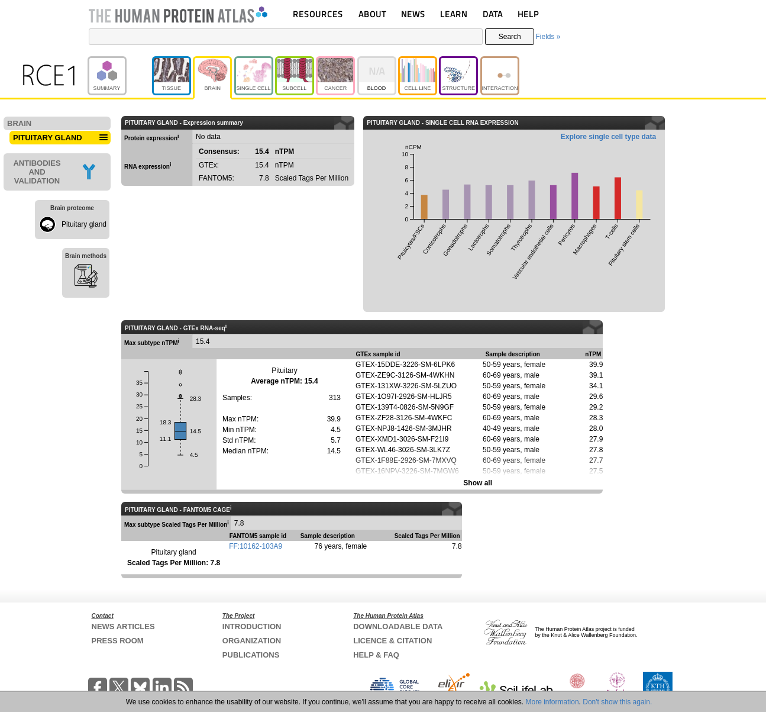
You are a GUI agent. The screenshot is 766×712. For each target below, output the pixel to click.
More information (552, 702)
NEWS (413, 14)
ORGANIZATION (251, 640)
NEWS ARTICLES (123, 626)
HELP (528, 14)
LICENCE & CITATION (392, 640)
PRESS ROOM (118, 640)
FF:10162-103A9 (255, 546)
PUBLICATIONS (251, 654)
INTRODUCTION (252, 626)
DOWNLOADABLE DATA (397, 626)
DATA (493, 14)
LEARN (453, 14)
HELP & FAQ (376, 654)
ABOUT (372, 14)
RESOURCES (318, 14)
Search (510, 37)
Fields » (547, 37)
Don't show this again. (617, 702)
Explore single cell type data (608, 137)
